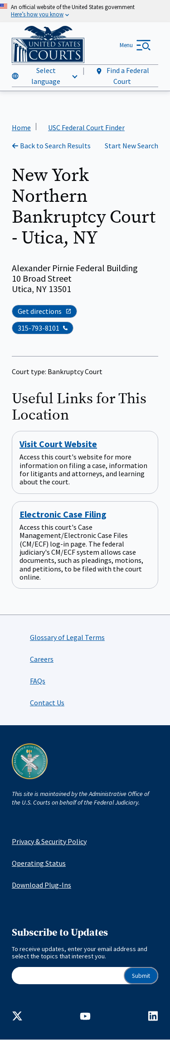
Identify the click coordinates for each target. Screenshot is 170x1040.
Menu (126, 45)
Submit (141, 976)
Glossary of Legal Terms (67, 637)
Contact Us (47, 702)
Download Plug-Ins (41, 884)
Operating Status (39, 863)
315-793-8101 (38, 327)
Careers (41, 659)
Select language (45, 76)
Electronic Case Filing (63, 514)
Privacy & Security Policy (49, 841)
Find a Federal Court (122, 76)
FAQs (37, 680)
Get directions (44, 311)
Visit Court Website (58, 444)
